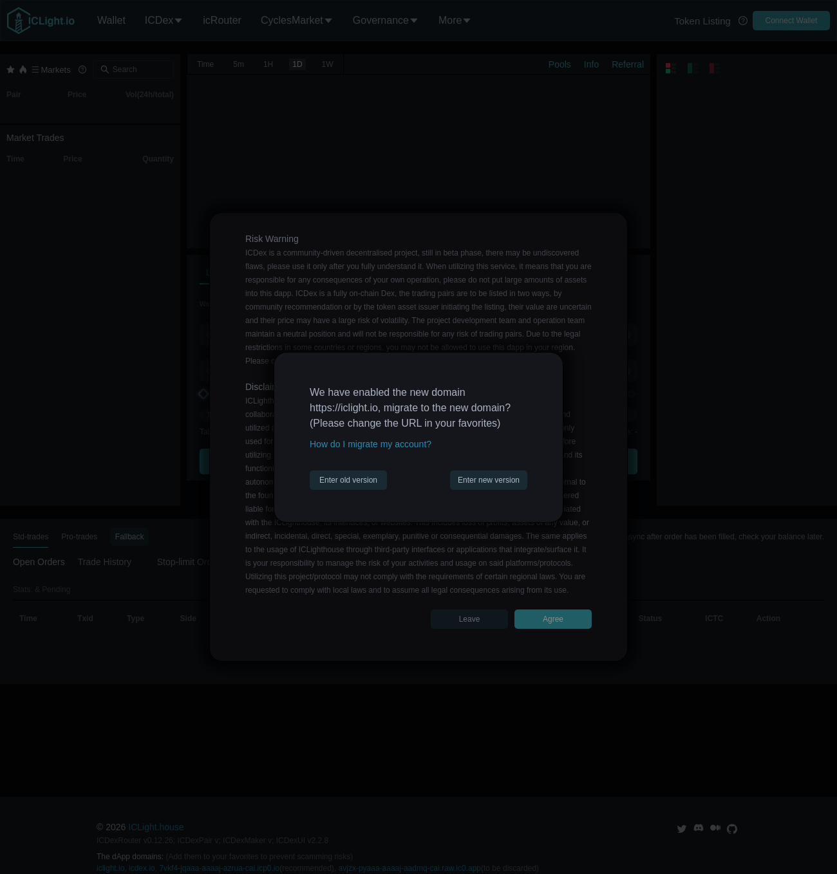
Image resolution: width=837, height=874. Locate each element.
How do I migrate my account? (370, 444)
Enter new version (489, 480)
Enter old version (348, 480)
